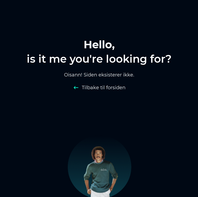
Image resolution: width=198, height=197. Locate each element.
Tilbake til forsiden (103, 88)
